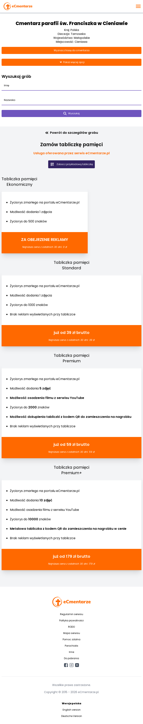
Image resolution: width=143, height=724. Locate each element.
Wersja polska (71, 703)
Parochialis (71, 645)
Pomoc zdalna (71, 639)
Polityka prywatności (71, 620)
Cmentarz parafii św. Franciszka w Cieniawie (72, 23)
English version (72, 709)
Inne (71, 652)
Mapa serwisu (71, 633)
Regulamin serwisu (71, 614)
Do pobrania (71, 658)
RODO (71, 626)
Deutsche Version (71, 716)
